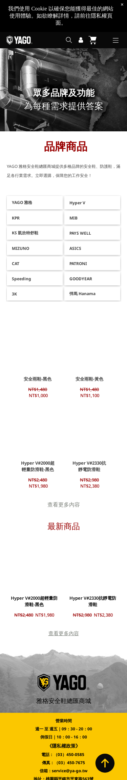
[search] (69, 41)
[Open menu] (116, 40)
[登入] (81, 40)
